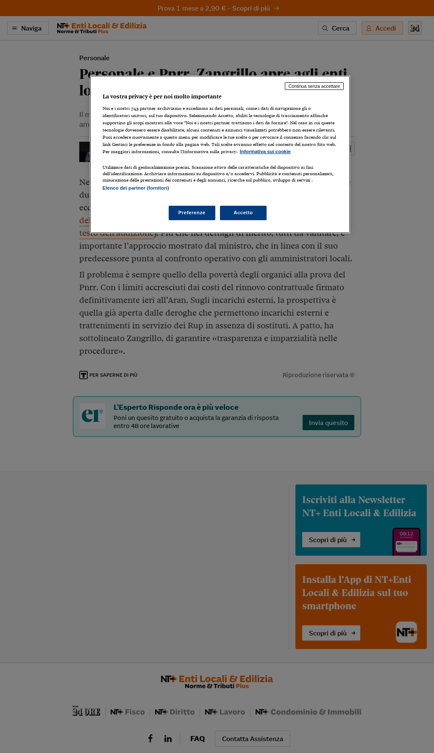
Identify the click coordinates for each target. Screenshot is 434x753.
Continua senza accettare (314, 86)
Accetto (243, 212)
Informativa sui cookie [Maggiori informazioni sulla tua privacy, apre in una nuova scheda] (265, 151)
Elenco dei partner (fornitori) (136, 187)
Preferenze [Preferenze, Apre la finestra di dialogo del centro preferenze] (192, 212)
